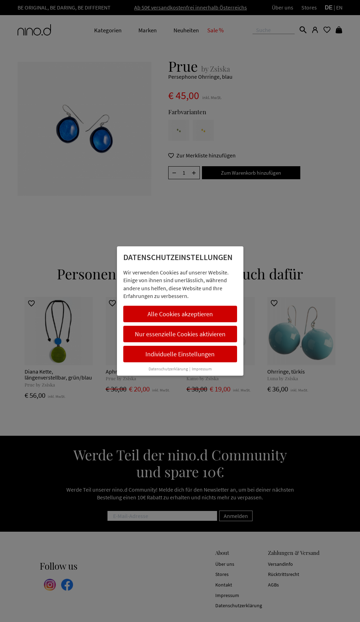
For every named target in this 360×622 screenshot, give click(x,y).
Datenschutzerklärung (168, 368)
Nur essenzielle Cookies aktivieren (180, 334)
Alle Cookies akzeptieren (180, 314)
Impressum (202, 368)
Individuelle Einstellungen (180, 354)
